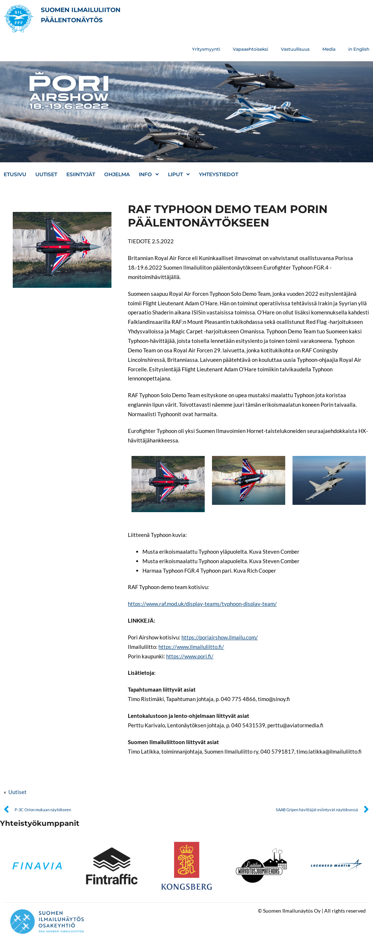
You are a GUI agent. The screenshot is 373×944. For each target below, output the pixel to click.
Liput (179, 175)
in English (358, 49)
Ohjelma (117, 174)
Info (149, 175)
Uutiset (46, 174)
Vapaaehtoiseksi (250, 49)
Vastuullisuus (295, 49)
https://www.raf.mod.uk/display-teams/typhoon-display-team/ (202, 603)
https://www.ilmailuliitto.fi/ (191, 646)
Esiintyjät (80, 174)
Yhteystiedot (218, 174)
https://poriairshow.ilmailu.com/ (219, 637)
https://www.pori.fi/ (189, 656)
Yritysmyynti (206, 49)
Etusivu (15, 174)
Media (328, 49)
